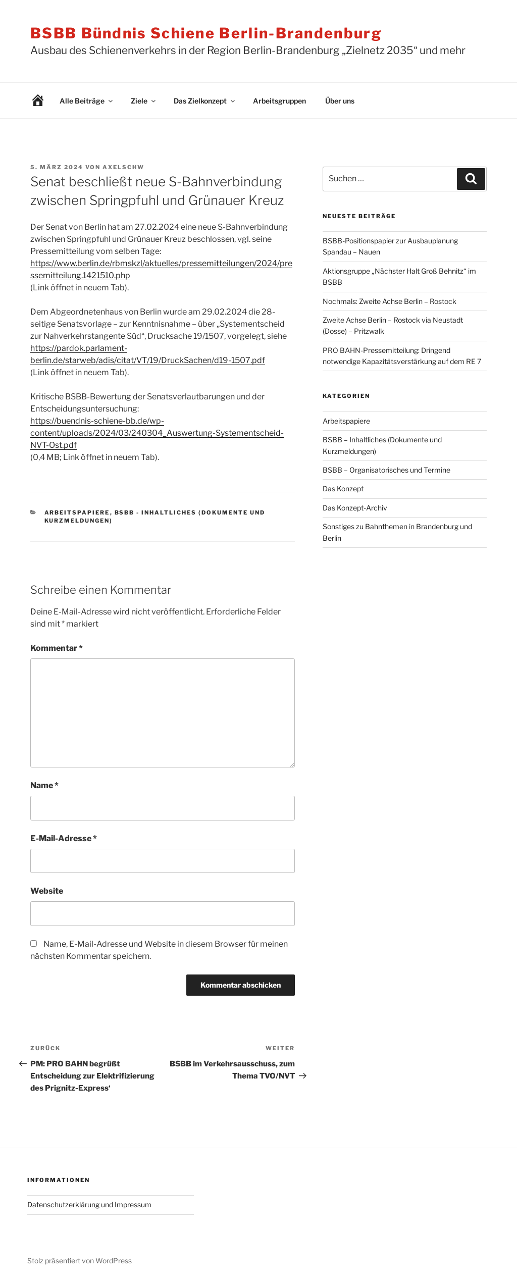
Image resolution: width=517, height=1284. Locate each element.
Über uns (339, 100)
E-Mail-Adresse (63, 838)
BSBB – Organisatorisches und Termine (386, 470)
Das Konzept (343, 488)
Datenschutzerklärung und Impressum (89, 1204)
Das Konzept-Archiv (355, 507)
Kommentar (56, 648)
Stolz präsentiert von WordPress (79, 1260)
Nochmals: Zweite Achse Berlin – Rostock (389, 301)
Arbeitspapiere (77, 512)
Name (44, 785)
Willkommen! (30, 100)
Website (46, 891)
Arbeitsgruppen (279, 100)
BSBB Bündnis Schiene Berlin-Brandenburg (206, 33)
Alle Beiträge (87, 100)
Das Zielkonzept (205, 100)
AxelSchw (123, 167)
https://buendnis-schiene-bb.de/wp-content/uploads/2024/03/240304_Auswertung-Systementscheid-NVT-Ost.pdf (157, 433)
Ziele (144, 100)
